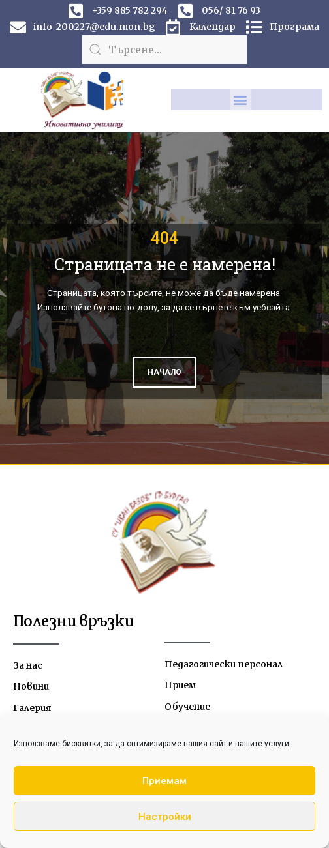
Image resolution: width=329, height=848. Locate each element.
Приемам (164, 781)
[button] (240, 99)
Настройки (164, 817)
